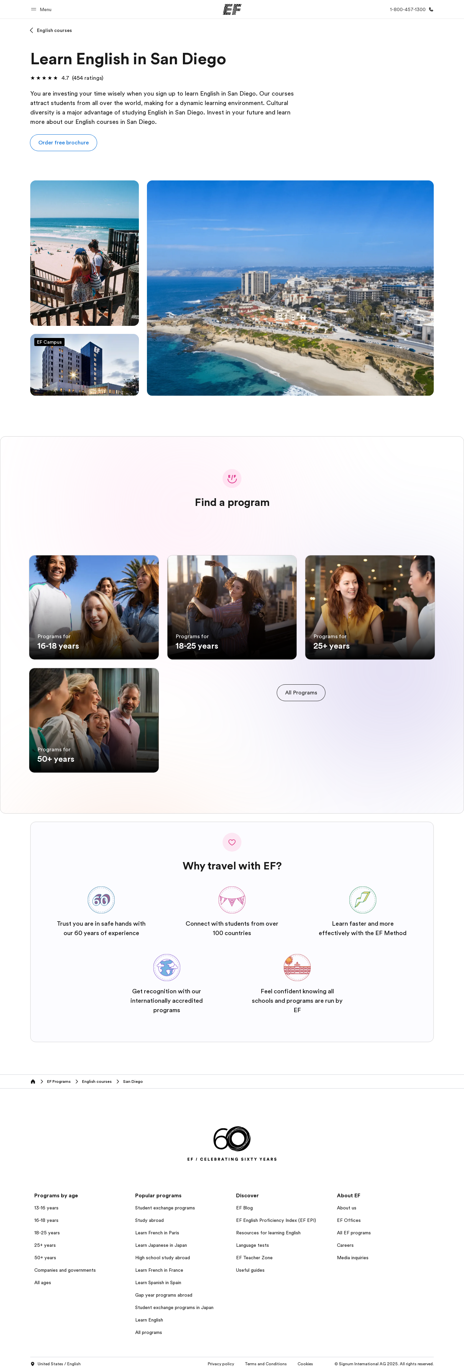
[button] (42, 9)
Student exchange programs (165, 1207)
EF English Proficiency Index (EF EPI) (276, 1220)
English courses (54, 30)
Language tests (252, 1245)
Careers (345, 1245)
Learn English (149, 1320)
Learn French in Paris (157, 1232)
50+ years (45, 1257)
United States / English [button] (55, 1364)
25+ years (45, 1245)
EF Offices (349, 1220)
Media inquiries (353, 1257)
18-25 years (47, 1232)
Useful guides (250, 1270)
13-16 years (46, 1207)
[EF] (232, 9)
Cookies (305, 1364)
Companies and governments (65, 1270)
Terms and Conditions (266, 1364)
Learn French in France (159, 1270)
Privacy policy (221, 1364)
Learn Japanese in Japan (161, 1245)
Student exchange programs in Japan (174, 1307)
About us (346, 1207)
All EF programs (354, 1232)
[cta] (301, 693)
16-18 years (46, 1220)
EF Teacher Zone (254, 1257)
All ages (42, 1282)
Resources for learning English (268, 1232)
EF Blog (244, 1207)
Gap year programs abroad (163, 1295)
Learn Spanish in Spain (158, 1282)
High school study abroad (162, 1257)
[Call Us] (410, 9)
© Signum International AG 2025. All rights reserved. (384, 1364)
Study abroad (149, 1220)
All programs (148, 1332)
